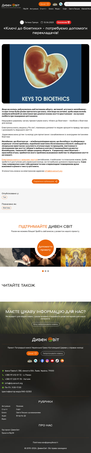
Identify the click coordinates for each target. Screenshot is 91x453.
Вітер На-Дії (21, 416)
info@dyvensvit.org (53, 171)
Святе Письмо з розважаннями (28, 413)
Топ (4, 197)
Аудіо (4, 416)
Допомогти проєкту (46, 248)
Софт (65, 9)
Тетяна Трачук (31, 22)
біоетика (6, 208)
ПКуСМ (25, 9)
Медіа (58, 9)
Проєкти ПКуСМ (8, 433)
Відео (4, 419)
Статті (43, 9)
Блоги (51, 9)
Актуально (34, 9)
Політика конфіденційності (45, 442)
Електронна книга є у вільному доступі (20, 159)
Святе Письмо (74, 9)
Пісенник (19, 406)
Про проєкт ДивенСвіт (11, 430)
